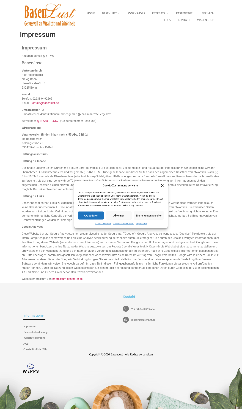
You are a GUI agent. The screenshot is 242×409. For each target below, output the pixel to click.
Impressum (141, 223)
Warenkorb (205, 20)
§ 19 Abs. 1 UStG (47, 121)
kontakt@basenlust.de (45, 103)
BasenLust (111, 13)
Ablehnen (118, 215)
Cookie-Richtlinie (103, 223)
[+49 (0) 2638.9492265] (126, 309)
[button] (162, 185)
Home (91, 13)
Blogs (167, 20)
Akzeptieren (91, 215)
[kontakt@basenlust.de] (126, 320)
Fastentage (184, 13)
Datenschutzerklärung (123, 223)
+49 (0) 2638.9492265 (143, 308)
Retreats (160, 13)
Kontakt (184, 20)
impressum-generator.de (67, 279)
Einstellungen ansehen (149, 215)
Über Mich (207, 13)
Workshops (136, 13)
